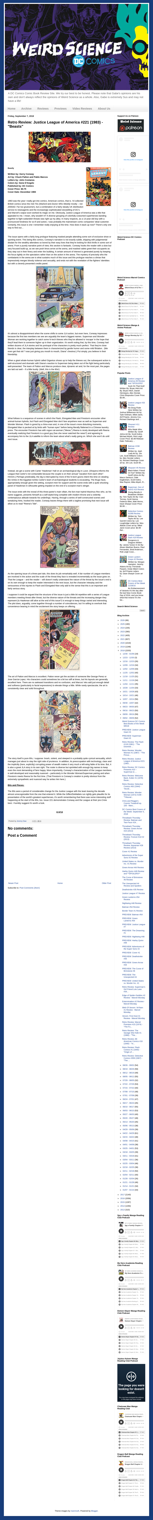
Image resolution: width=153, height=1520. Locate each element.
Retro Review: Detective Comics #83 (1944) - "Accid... (132, 786)
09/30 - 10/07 (129, 703)
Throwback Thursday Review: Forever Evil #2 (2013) (133, 837)
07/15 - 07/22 (129, 1088)
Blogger (94, 1511)
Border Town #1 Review (132, 911)
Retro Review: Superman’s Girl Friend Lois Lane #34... (133, 989)
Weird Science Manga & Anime (128, 230)
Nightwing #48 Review (131, 903)
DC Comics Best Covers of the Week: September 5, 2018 (133, 811)
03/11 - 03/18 (129, 1156)
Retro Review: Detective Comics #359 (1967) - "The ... (132, 1058)
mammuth (75, 1511)
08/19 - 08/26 (129, 1069)
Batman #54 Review (131, 907)
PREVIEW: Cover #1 (131, 953)
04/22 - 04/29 (129, 1133)
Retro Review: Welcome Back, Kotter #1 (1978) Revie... (132, 778)
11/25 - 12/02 (129, 673)
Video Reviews (82, 108)
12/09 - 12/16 (129, 665)
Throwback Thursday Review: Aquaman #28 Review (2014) (132, 845)
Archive (26, 108)
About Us (104, 108)
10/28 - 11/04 (129, 688)
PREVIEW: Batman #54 (132, 914)
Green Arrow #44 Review (133, 867)
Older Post (106, 883)
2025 (122, 624)
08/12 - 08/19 (129, 1073)
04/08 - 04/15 (129, 1141)
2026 (122, 620)
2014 (122, 1206)
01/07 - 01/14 (129, 1190)
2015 (122, 1202)
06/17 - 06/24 (129, 1103)
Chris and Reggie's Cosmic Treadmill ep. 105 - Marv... (132, 803)
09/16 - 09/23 (129, 710)
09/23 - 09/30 (129, 707)
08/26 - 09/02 (129, 1065)
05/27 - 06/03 (129, 1114)
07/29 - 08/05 (129, 1080)
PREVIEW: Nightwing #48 (133, 937)
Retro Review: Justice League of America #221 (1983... (133, 761)
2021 (122, 639)
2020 (122, 643)
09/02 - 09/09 (129, 718)
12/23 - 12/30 (129, 657)
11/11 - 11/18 (129, 680)
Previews (60, 108)
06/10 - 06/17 (129, 1107)
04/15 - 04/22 (129, 1137)
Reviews (43, 108)
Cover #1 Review (129, 851)
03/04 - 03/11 (129, 1160)
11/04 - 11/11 (129, 684)
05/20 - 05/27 (129, 1118)
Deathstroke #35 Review (132, 889)
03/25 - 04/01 (129, 1148)
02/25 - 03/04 (129, 1163)
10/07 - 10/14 (129, 699)
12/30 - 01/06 (129, 654)
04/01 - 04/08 (129, 1144)
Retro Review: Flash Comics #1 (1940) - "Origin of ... (131, 1049)
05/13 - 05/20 (129, 1122)
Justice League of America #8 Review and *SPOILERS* (136, 381)
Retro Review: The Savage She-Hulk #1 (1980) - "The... (131, 1032)
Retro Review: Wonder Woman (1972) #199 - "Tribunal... (132, 794)
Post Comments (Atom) (30, 888)
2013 (122, 1210)
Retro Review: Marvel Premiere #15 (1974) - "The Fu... (132, 1024)
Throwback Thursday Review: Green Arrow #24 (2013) (132, 828)
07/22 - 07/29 (129, 1084)
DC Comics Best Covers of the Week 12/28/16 (136, 583)
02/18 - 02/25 (129, 1167)
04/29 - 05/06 (129, 1129)
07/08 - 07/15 (129, 1092)
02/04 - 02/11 (129, 1175)
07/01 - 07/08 (129, 1095)
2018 (122, 650)
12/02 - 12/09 (129, 669)
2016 (122, 1198)
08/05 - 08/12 (129, 1076)
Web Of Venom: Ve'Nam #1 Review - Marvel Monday (132, 1009)
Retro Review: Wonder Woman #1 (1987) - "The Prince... (133, 752)
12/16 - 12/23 (129, 661)
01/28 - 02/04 (129, 1178)
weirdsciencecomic (146, 180)
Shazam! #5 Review (136, 468)
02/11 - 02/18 (129, 1171)
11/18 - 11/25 (129, 676)
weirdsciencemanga (146, 230)
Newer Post (13, 883)
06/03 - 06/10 (129, 1110)
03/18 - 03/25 (129, 1152)
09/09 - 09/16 (129, 714)
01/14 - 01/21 (129, 1186)
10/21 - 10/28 (129, 691)
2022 (122, 635)
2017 (122, 1195)
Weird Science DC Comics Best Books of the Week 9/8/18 (133, 723)
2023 (122, 632)
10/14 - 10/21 (129, 695)
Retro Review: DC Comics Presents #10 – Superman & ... (133, 769)
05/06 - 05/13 (129, 1126)
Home (11, 108)
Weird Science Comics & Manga (128, 180)
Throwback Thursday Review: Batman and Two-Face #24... (132, 820)
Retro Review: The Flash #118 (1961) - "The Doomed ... (133, 744)
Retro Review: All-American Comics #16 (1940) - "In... (132, 1041)
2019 (122, 647)
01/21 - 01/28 (129, 1182)
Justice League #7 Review (133, 893)
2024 (122, 628)
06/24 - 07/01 (129, 1099)
